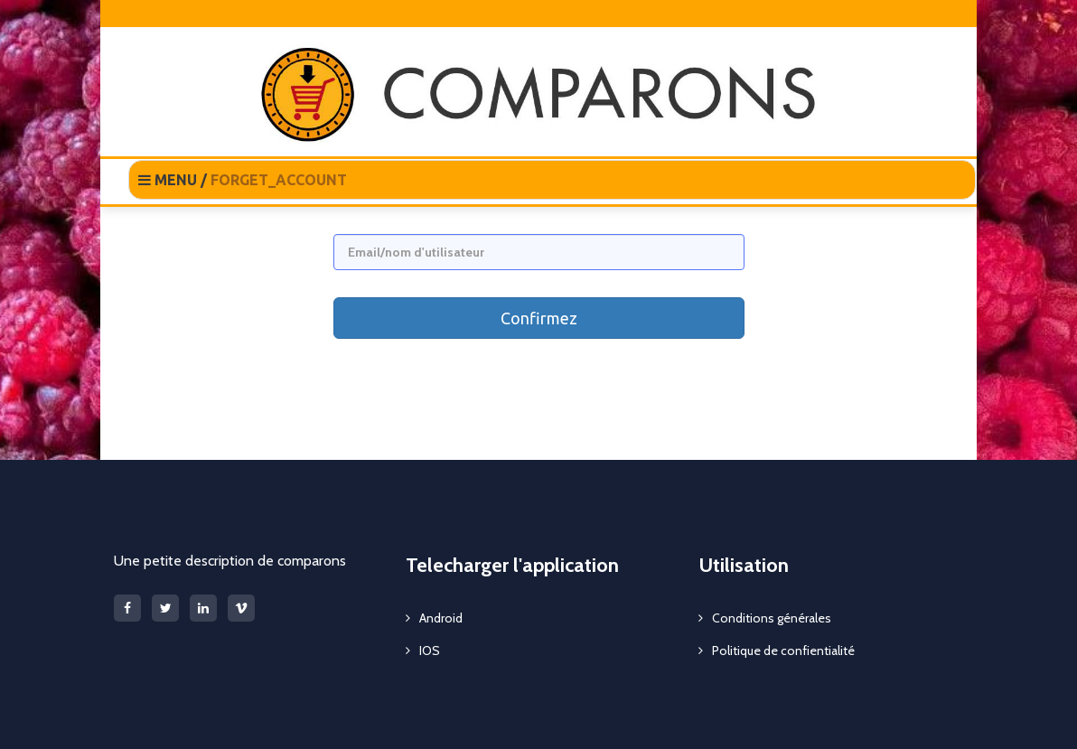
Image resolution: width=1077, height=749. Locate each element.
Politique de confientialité (783, 650)
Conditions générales (771, 618)
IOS (429, 650)
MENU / (242, 180)
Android (441, 618)
